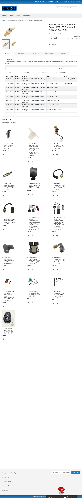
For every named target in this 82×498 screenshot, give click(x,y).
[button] (42, 45)
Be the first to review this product (58, 34)
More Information (50, 82)
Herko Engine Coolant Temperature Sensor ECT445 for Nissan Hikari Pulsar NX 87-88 (9, 249)
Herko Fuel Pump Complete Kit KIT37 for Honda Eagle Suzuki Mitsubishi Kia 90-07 (59, 323)
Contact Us (5, 490)
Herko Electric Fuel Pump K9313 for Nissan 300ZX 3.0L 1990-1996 (59, 175)
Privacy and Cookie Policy (9, 473)
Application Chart (22, 82)
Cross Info (36, 82)
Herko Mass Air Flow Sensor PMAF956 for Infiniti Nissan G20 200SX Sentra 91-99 (34, 215)
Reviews (63, 82)
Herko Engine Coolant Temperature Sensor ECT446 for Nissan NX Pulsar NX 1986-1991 (59, 215)
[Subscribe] (75, 472)
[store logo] (9, 8)
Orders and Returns (7, 486)
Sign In (65, 1)
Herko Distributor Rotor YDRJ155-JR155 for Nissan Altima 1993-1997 (8, 360)
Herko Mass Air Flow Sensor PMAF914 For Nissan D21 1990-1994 (9, 175)
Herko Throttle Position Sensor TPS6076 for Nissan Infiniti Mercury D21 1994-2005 (34, 289)
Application (8, 82)
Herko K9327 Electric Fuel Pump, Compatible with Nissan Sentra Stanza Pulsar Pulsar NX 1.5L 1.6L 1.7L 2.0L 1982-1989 (9, 325)
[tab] (8, 82)
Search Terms (5, 477)
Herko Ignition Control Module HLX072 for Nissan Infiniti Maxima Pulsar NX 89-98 (9, 289)
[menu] (41, 16)
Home (3, 20)
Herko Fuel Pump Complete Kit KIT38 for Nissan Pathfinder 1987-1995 (34, 323)
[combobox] (66, 7)
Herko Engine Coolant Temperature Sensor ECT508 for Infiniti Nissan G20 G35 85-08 (9, 215)
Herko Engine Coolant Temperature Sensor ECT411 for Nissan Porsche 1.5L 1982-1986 (59, 289)
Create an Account (75, 1)
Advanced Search (6, 481)
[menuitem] (4, 16)
